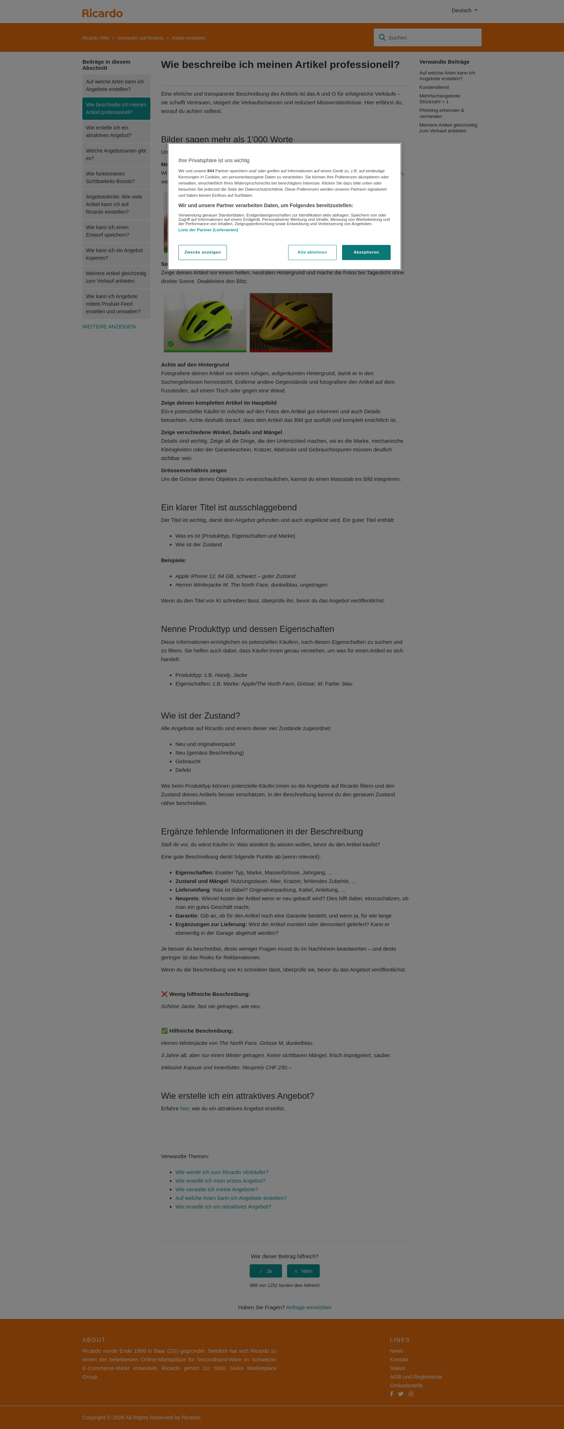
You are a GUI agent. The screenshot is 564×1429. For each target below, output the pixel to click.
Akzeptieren (366, 252)
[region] (284, 206)
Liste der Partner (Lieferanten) (208, 230)
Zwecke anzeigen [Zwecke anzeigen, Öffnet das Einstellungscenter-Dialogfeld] (203, 252)
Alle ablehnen (312, 252)
